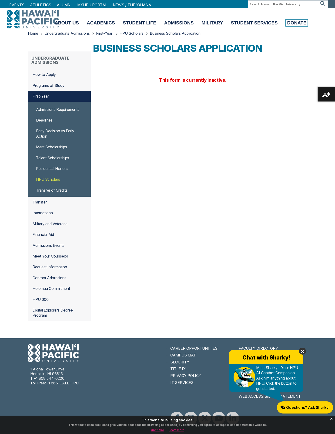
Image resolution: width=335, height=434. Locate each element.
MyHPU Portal (92, 5)
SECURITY (179, 362)
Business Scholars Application (175, 33)
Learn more (176, 430)
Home (33, 33)
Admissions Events (48, 245)
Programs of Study (48, 85)
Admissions (179, 22)
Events (16, 5)
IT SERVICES (182, 382)
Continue (157, 430)
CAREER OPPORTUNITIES (194, 348)
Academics (101, 22)
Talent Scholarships (52, 158)
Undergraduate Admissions (67, 33)
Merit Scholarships (51, 147)
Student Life (139, 22)
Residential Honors (52, 168)
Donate (296, 22)
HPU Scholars (132, 33)
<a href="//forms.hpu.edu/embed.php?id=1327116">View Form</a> (193, 79)
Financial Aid (43, 234)
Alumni (64, 5)
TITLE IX (178, 368)
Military (212, 22)
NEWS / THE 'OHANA (132, 5)
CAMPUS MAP (183, 355)
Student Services (254, 22)
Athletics (40, 5)
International (43, 212)
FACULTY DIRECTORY (258, 348)
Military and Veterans (50, 223)
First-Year (104, 33)
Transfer (40, 202)
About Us (67, 22)
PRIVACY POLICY (185, 375)
